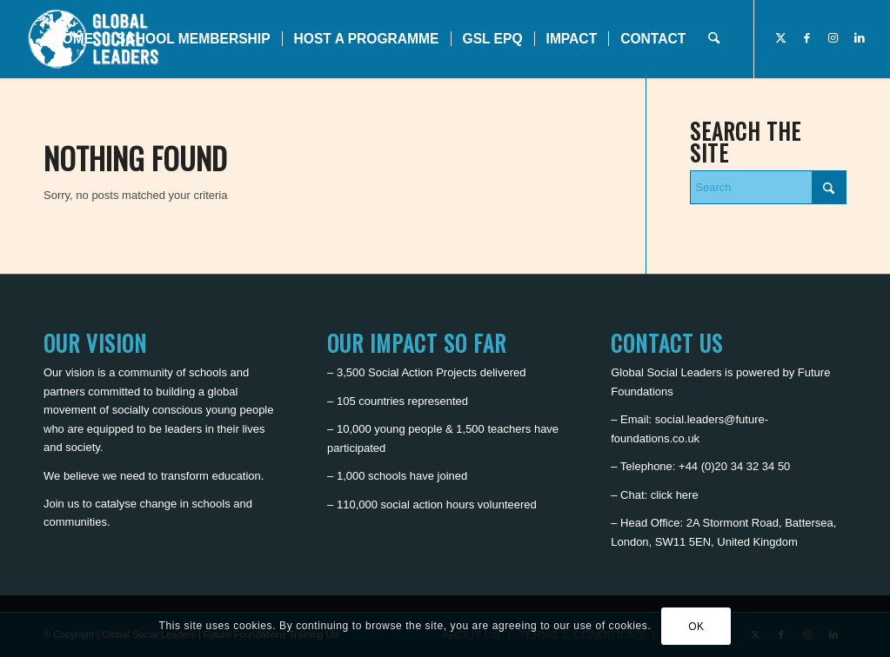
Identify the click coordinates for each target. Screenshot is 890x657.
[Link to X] (781, 38)
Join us (61, 503)
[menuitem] (72, 39)
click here (675, 494)
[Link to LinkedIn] (860, 38)
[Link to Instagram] (833, 38)
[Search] (714, 39)
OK (696, 626)
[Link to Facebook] (807, 38)
